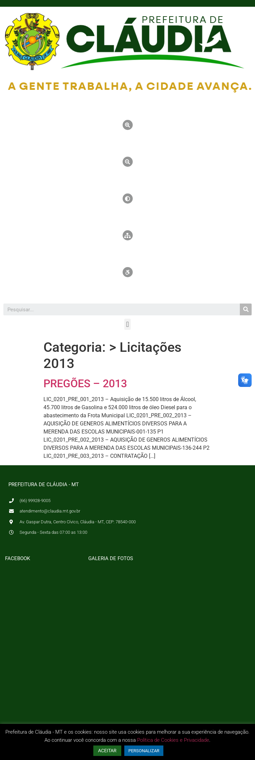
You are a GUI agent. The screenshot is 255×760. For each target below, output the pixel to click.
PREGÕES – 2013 (85, 383)
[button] (127, 324)
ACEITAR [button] (107, 750)
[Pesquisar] (246, 309)
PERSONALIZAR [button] (143, 750)
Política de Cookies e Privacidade (173, 740)
